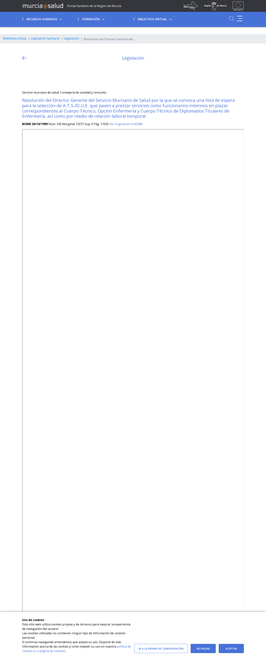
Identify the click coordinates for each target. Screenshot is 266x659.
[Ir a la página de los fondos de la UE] (238, 5)
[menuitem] (50, 19)
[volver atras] (24, 58)
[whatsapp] (39, 75)
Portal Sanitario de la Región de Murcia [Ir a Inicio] (94, 6)
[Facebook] (32, 75)
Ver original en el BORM (126, 124)
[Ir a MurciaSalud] (43, 6)
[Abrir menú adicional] (239, 18)
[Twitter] (25, 75)
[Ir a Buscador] (231, 18)
